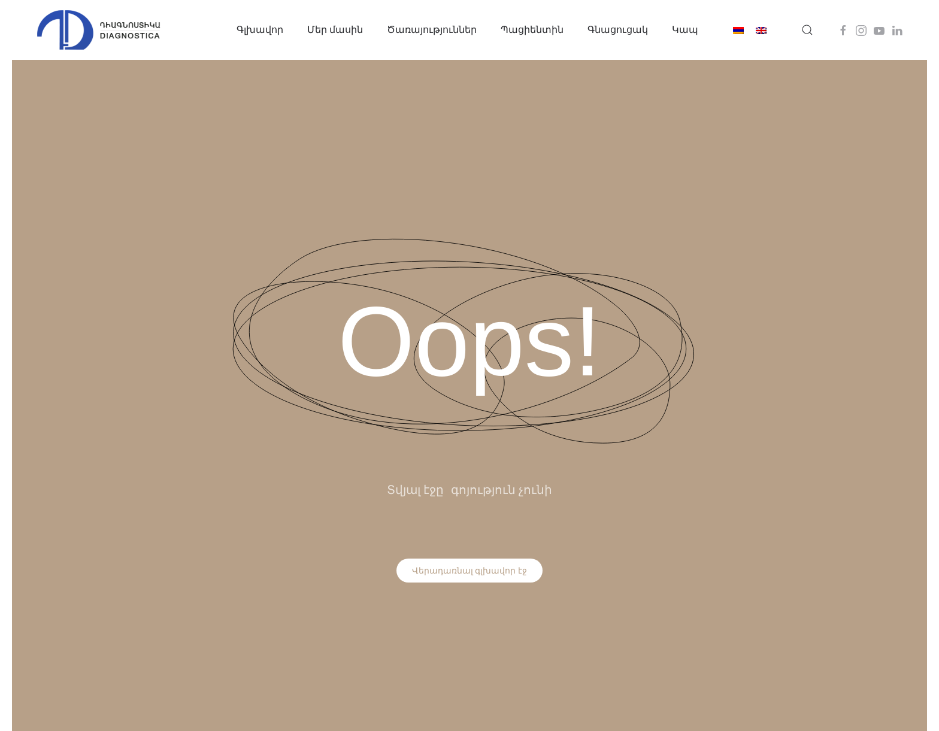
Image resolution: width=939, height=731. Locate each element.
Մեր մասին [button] (335, 30)
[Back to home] (99, 30)
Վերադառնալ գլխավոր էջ (470, 570)
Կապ (685, 30)
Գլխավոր (260, 30)
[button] (807, 30)
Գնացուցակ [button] (617, 30)
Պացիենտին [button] (532, 30)
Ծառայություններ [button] (432, 30)
